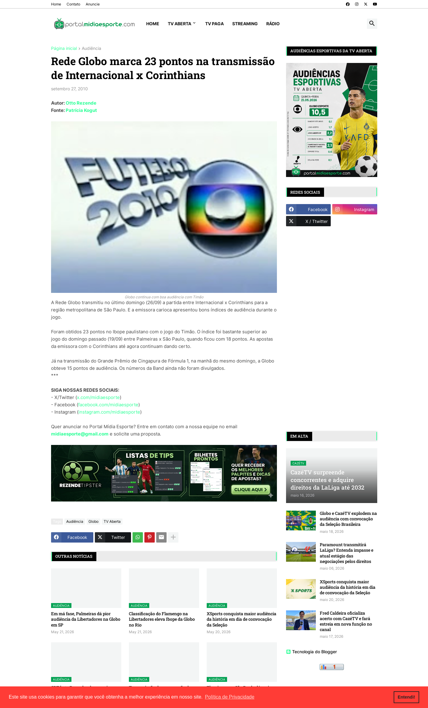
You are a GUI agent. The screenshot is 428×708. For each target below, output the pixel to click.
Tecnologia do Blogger (311, 651)
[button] (372, 24)
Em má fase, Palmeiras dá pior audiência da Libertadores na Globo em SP (85, 619)
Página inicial (64, 48)
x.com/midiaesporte (98, 397)
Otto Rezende (81, 103)
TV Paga (214, 23)
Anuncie (93, 4)
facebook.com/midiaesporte (108, 405)
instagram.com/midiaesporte (109, 412)
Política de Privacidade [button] (229, 696)
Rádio (273, 23)
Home (56, 4)
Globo (93, 521)
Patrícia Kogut (81, 110)
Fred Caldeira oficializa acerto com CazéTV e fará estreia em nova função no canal (346, 621)
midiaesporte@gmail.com (80, 434)
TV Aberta (179, 23)
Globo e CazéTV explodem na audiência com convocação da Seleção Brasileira (348, 519)
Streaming (245, 23)
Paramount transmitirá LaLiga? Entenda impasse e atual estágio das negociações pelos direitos (346, 553)
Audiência (91, 48)
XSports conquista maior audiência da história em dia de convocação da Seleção (241, 619)
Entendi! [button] (406, 697)
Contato (73, 4)
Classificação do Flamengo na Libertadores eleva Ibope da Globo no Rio (162, 619)
